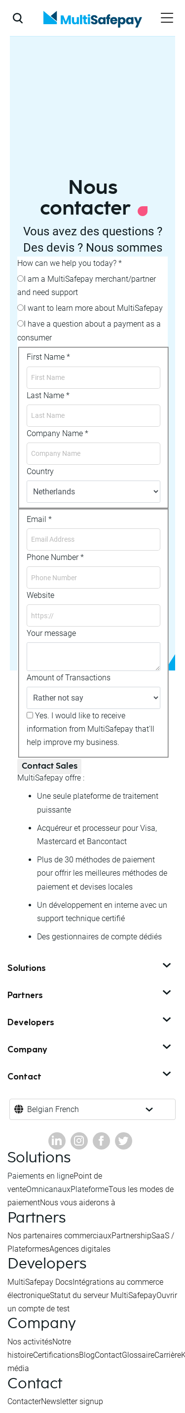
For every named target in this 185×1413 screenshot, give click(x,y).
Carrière (167, 1355)
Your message (51, 633)
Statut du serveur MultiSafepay (103, 1295)
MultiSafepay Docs (40, 1282)
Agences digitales (80, 1249)
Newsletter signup (72, 1401)
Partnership (131, 1235)
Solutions (90, 968)
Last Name (48, 395)
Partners (90, 995)
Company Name (57, 433)
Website (40, 595)
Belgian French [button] (53, 1109)
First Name (48, 357)
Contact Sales (49, 766)
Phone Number (55, 557)
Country (40, 471)
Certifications (56, 1355)
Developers (90, 1022)
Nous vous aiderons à (77, 1202)
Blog (87, 1355)
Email (39, 519)
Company (90, 1049)
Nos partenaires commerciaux (59, 1235)
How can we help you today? (69, 263)
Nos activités (29, 1341)
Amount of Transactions (69, 677)
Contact (90, 1077)
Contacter (24, 1401)
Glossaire (138, 1355)
